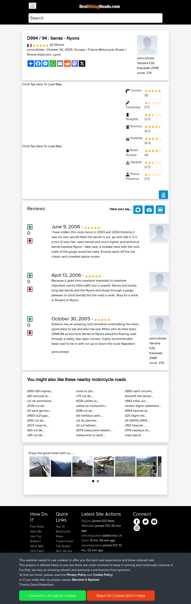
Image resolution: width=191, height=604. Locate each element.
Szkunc (86, 521)
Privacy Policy (85, 595)
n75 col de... (84, 396)
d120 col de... (36, 420)
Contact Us (63, 556)
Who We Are (64, 551)
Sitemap (68, 595)
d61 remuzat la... (38, 396)
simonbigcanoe (92, 535)
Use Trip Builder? (35, 538)
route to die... (85, 391)
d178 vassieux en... (138, 430)
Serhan (86, 555)
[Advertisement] (71, 115)
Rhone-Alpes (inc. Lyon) (44, 54)
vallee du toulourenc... (92, 405)
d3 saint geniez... (39, 410)
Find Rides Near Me (37, 529)
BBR (104, 521)
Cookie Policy (105, 595)
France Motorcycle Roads (106, 49)
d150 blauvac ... (136, 425)
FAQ (33, 575)
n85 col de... (36, 435)
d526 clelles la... (87, 401)
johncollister (36, 49)
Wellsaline (88, 526)
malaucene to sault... (90, 435)
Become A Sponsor (37, 568)
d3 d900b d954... (137, 420)
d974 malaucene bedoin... (94, 430)
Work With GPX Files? (37, 548)
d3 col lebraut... (87, 425)
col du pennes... (87, 420)
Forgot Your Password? (38, 558)
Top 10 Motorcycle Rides (63, 531)
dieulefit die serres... (139, 396)
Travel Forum (64, 541)
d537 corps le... (38, 425)
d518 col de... (85, 410)
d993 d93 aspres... (40, 391)
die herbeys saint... (89, 415)
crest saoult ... (134, 435)
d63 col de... (36, 430)
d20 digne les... (136, 415)
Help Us (61, 561)
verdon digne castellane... (143, 405)
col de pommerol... (40, 401)
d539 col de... (36, 405)
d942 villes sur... (136, 401)
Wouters (87, 565)
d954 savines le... (137, 410)
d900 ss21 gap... (38, 415)
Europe (80, 49)
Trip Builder (63, 546)
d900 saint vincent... (139, 391)
